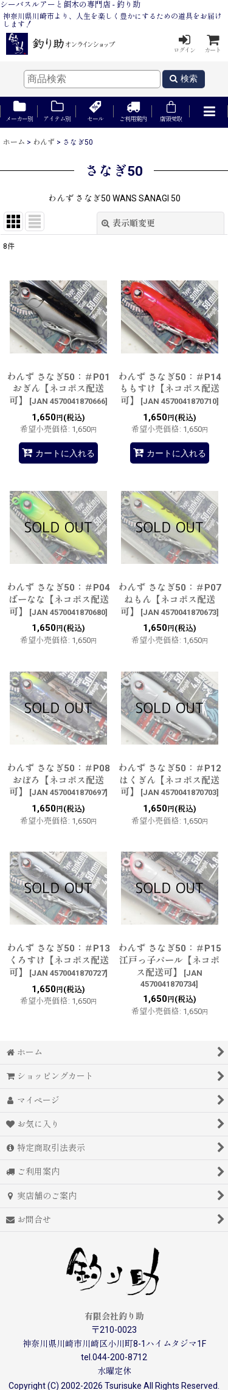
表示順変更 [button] (128, 223)
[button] (208, 112)
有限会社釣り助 (114, 1316)
